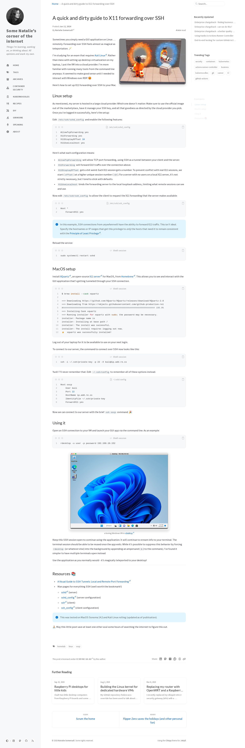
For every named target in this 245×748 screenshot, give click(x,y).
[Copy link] (184, 659)
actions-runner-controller (206, 67)
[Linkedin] (160, 659)
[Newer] (152, 719)
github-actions (201, 78)
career (220, 73)
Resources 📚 (201, 114)
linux (71, 646)
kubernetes (224, 61)
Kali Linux (101, 55)
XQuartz (65, 276)
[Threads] (180, 659)
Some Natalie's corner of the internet (21, 36)
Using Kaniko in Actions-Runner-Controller (214, 35)
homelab (61, 646)
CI (228, 73)
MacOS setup (200, 105)
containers (210, 61)
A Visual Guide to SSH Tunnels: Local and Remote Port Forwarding (94, 581)
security (198, 61)
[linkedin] (13, 741)
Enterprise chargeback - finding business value (216, 22)
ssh (64, 602)
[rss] (32, 741)
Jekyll (183, 740)
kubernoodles (201, 73)
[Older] (85, 719)
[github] (26, 741)
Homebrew (128, 276)
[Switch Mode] (7, 741)
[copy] (183, 127)
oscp (78, 646)
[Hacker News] (170, 659)
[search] (211, 3)
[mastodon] (20, 741)
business (225, 67)
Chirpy (168, 740)
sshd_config (68, 597)
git (213, 73)
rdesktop (129, 533)
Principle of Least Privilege (85, 233)
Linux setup (200, 100)
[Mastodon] (165, 659)
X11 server (96, 276)
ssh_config (68, 607)
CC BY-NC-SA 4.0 (84, 659)
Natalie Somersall (64, 30)
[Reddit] (175, 659)
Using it (198, 109)
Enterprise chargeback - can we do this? (213, 26)
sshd (64, 592)
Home (55, 3)
